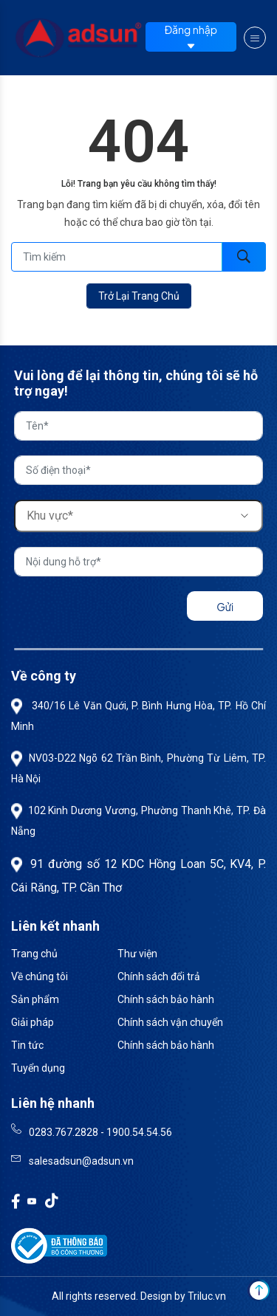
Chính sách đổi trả (158, 976)
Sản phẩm (35, 999)
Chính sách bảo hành (165, 999)
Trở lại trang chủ (138, 296)
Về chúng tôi (39, 976)
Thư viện (137, 954)
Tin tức (27, 1045)
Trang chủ (34, 954)
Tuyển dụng (38, 1068)
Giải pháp (32, 1022)
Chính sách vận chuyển (170, 1022)
